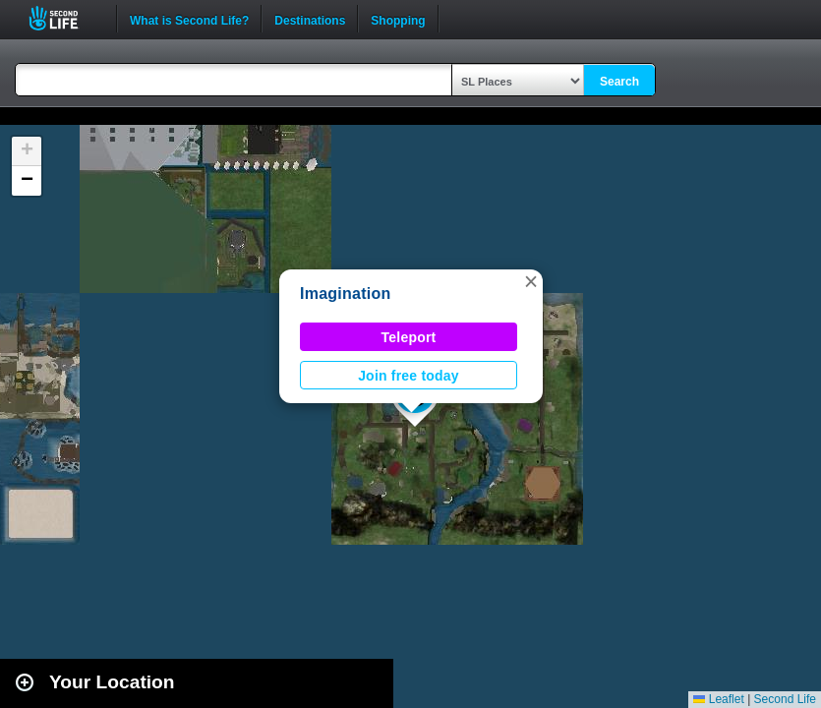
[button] (531, 281)
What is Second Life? (189, 19)
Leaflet (718, 699)
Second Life (64, 18)
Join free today (408, 376)
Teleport (409, 337)
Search (619, 81)
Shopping (398, 19)
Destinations (309, 19)
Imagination (345, 293)
